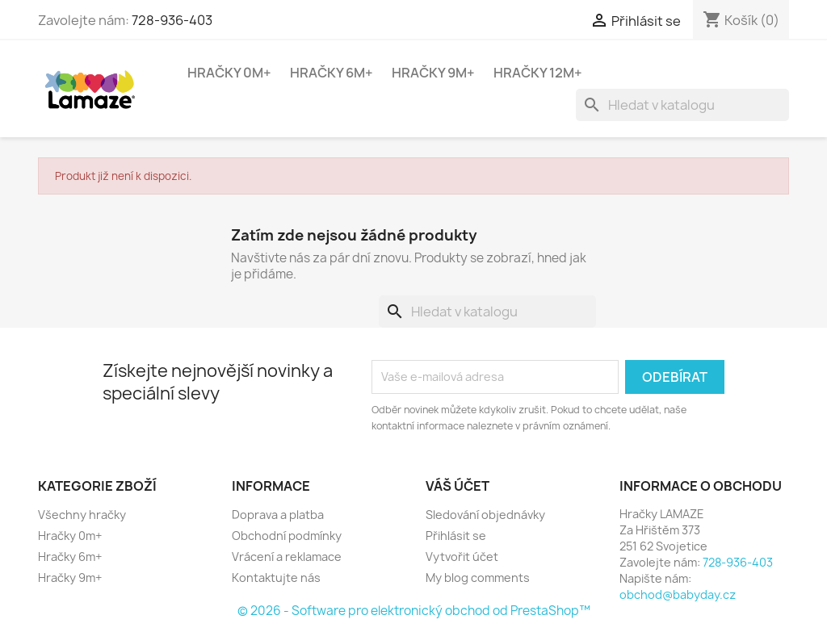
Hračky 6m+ (331, 73)
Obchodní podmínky (287, 535)
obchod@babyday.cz (677, 594)
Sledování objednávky (485, 514)
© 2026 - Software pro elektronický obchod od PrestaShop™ (413, 610)
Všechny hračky (82, 514)
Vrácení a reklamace (287, 556)
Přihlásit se (456, 535)
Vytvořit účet (462, 556)
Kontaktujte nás (276, 577)
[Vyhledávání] (682, 105)
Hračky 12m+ (537, 73)
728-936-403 (172, 20)
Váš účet (457, 486)
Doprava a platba (278, 514)
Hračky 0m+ (229, 73)
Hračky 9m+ (433, 73)
